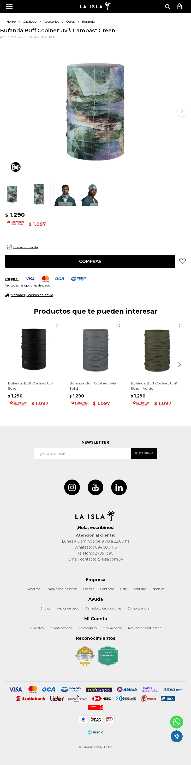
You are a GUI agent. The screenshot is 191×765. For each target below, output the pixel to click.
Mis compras (87, 628)
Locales (88, 589)
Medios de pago (67, 608)
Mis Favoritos (112, 628)
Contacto (107, 589)
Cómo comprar (139, 608)
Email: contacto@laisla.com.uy (95, 559)
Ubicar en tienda (25, 247)
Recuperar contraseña (144, 628)
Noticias (158, 589)
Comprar (90, 261)
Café (123, 589)
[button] (182, 111)
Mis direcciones (60, 628)
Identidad (140, 589)
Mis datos (37, 628)
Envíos (45, 608)
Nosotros (33, 589)
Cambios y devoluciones (103, 608)
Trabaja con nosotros (61, 589)
